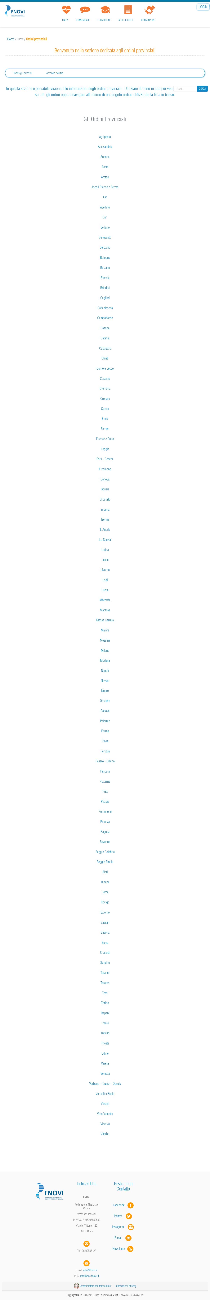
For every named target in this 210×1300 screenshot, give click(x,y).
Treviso (105, 1033)
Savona (105, 932)
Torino (105, 1003)
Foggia (105, 449)
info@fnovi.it (90, 1270)
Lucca (105, 590)
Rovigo (105, 902)
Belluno (105, 227)
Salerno (105, 912)
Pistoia (105, 801)
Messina (105, 640)
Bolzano (105, 267)
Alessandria (105, 146)
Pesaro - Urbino (105, 761)
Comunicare (83, 20)
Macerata (105, 600)
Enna (105, 418)
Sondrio (105, 962)
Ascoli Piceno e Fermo (105, 187)
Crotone (105, 398)
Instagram (123, 1227)
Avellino (105, 207)
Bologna (105, 257)
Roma (105, 892)
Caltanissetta (105, 308)
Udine (105, 1053)
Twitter (123, 1216)
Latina (105, 550)
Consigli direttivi (23, 73)
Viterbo (105, 1134)
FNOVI (65, 20)
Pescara (105, 771)
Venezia (105, 1073)
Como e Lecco (105, 368)
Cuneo (105, 409)
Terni (105, 993)
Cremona (105, 388)
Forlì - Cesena (105, 459)
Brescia (105, 278)
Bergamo (105, 247)
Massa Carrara (105, 620)
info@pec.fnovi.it (89, 1276)
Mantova (105, 610)
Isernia (105, 519)
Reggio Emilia (105, 862)
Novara (105, 680)
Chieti (105, 358)
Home (10, 39)
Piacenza (105, 781)
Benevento (105, 237)
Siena (105, 942)
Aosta (105, 167)
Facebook (119, 1205)
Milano (105, 650)
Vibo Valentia (105, 1114)
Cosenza (105, 378)
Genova (105, 479)
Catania (105, 338)
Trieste (105, 1043)
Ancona (105, 157)
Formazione (104, 20)
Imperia (105, 509)
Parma (105, 731)
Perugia (105, 751)
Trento (105, 1023)
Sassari (105, 922)
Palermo (105, 721)
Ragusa (105, 831)
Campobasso (105, 318)
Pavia (105, 741)
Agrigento (105, 137)
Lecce (105, 559)
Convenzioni (148, 20)
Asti (105, 197)
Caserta (105, 328)
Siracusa (105, 952)
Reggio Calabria (105, 852)
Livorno (105, 570)
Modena (105, 660)
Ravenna (105, 842)
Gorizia (105, 489)
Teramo (105, 983)
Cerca (202, 88)
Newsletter (123, 1248)
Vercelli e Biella (105, 1093)
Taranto (105, 973)
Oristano (105, 701)
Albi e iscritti (125, 20)
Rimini (105, 882)
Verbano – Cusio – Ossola (105, 1083)
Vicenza (105, 1124)
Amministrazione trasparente (95, 1286)
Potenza (105, 822)
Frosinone (105, 469)
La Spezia (105, 539)
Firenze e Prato (105, 439)
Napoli (105, 670)
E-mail (118, 1238)
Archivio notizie (54, 73)
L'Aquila (105, 529)
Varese (105, 1063)
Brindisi (105, 288)
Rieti (105, 872)
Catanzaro (105, 348)
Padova (105, 711)
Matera (105, 630)
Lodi (105, 580)
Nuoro (105, 690)
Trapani (105, 1013)
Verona (105, 1103)
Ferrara (105, 429)
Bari (105, 217)
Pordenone (105, 811)
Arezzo (105, 177)
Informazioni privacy (125, 1286)
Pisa (105, 791)
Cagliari (105, 298)
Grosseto (105, 499)
